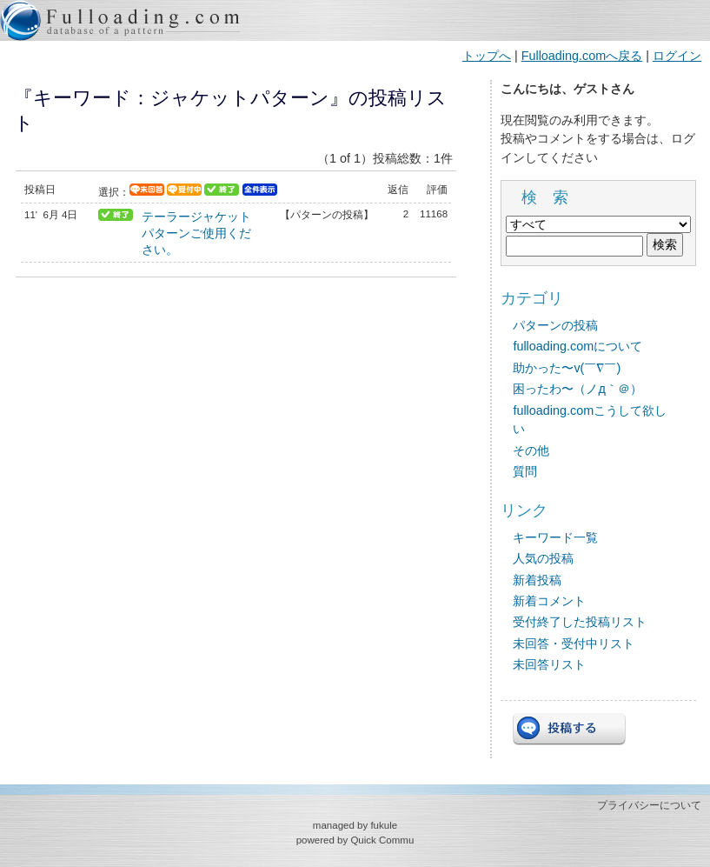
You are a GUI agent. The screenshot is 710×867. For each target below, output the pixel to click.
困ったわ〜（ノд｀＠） (577, 389)
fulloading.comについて (577, 346)
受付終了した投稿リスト (580, 622)
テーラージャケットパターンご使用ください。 (196, 233)
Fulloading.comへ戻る (582, 56)
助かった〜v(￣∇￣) (566, 368)
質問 (525, 471)
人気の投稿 (543, 558)
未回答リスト (549, 664)
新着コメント (549, 601)
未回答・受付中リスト (573, 643)
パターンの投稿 (555, 325)
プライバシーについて (649, 805)
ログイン (677, 56)
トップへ (486, 56)
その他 (531, 450)
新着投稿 (537, 580)
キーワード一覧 (555, 537)
